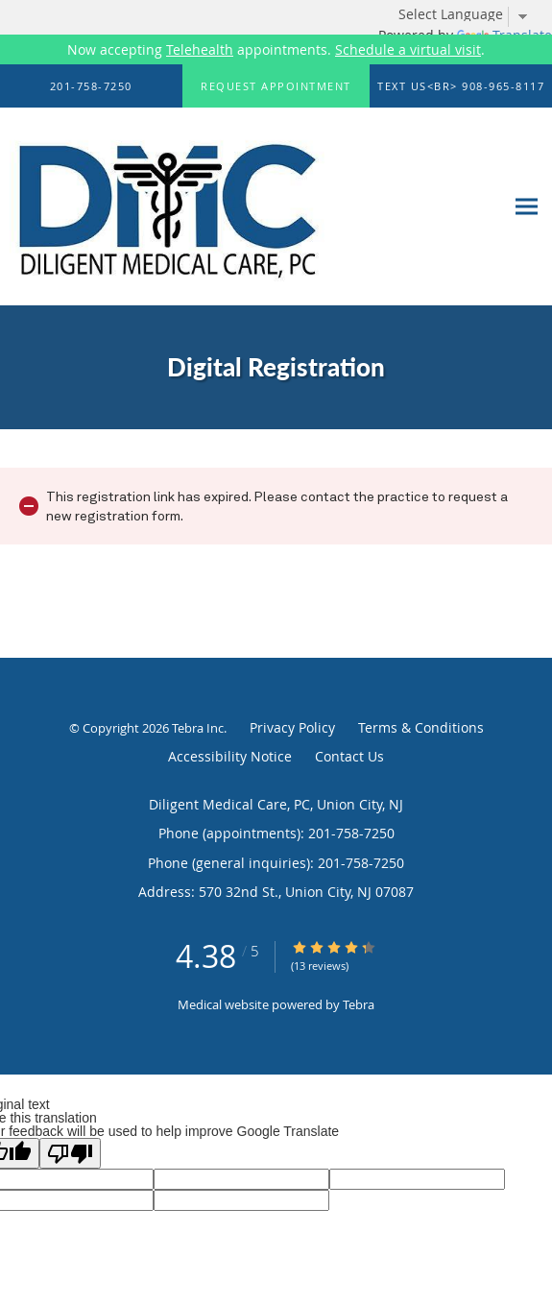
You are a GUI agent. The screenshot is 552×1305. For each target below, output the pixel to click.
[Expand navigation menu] (526, 207)
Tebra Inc (198, 728)
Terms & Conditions (421, 727)
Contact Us (349, 756)
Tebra (358, 1004)
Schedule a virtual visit (408, 49)
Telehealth (199, 49)
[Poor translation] (70, 1153)
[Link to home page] (225, 207)
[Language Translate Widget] (470, 14)
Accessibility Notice (230, 756)
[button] (276, 86)
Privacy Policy (292, 727)
